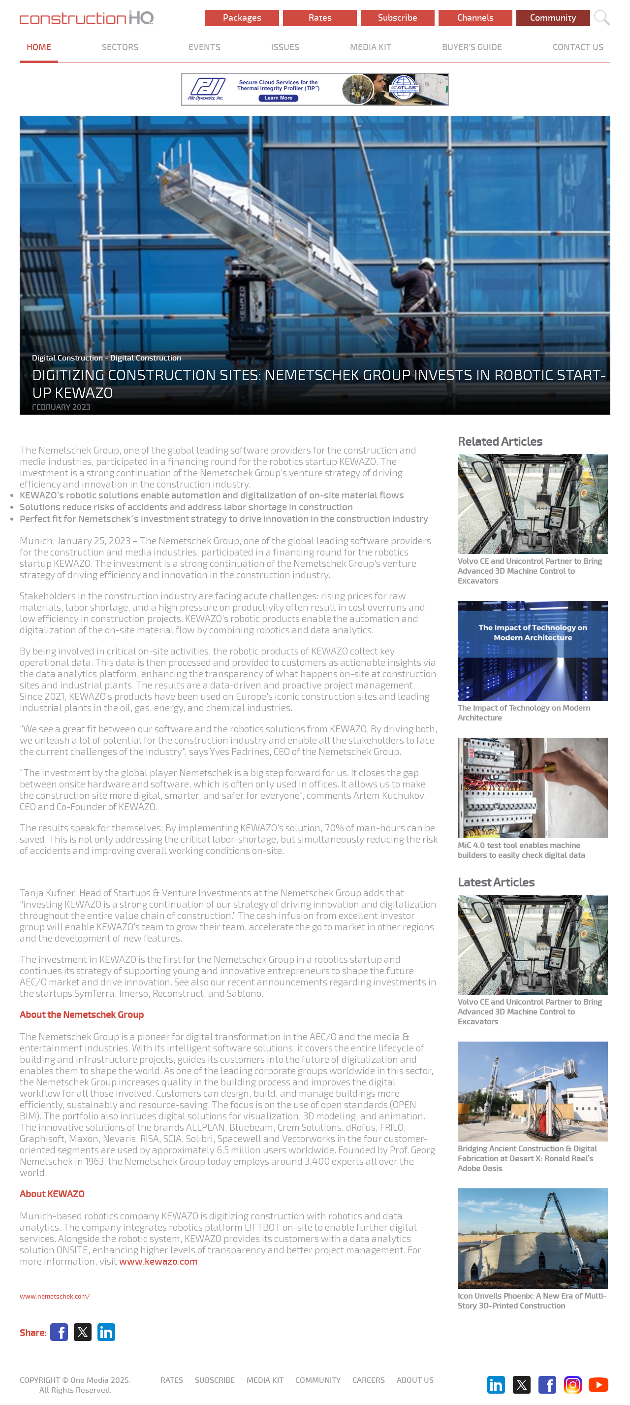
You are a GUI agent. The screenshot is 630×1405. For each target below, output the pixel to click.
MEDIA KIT (371, 47)
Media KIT (265, 1380)
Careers (368, 1380)
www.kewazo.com (158, 1262)
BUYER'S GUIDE (472, 47)
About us (415, 1380)
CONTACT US (578, 47)
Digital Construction (68, 358)
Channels (475, 17)
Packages (242, 17)
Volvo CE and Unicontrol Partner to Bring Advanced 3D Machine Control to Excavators (530, 571)
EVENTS (204, 47)
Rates (320, 17)
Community (553, 17)
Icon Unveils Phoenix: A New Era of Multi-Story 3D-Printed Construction (532, 1301)
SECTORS (120, 47)
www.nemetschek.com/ (55, 1296)
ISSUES (285, 47)
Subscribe (397, 17)
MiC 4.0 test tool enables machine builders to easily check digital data (521, 850)
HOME (39, 47)
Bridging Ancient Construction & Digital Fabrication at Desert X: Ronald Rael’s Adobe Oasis (527, 1159)
